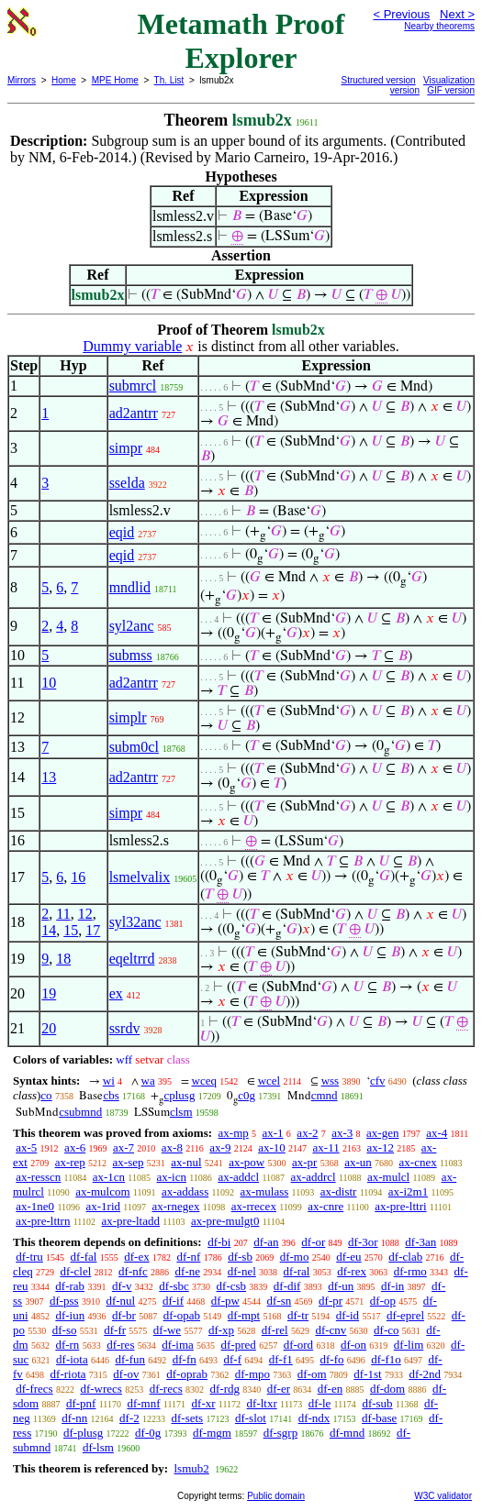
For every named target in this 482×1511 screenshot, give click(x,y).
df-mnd (347, 1432)
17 (92, 930)
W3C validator (443, 1496)
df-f (233, 1359)
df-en (330, 1388)
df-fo (332, 1359)
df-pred (238, 1344)
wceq (204, 1080)
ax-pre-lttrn (43, 1221)
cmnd (324, 1095)
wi (109, 1080)
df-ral (297, 1271)
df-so (64, 1330)
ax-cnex (418, 1162)
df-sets (188, 1418)
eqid (122, 532)
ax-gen (382, 1133)
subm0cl (134, 747)
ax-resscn (38, 1177)
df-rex (351, 1271)
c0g (246, 1095)
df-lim (409, 1344)
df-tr (297, 1315)
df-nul (120, 1300)
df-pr (330, 1300)
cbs (110, 1095)
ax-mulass (265, 1191)
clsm (181, 1112)
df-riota (68, 1374)
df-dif (287, 1286)
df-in (392, 1286)
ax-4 (436, 1133)
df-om (312, 1374)
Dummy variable (132, 346)
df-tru (29, 1256)
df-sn (279, 1300)
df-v (122, 1286)
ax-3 (342, 1133)
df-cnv (330, 1330)
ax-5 (26, 1147)
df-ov (126, 1374)
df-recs (166, 1388)
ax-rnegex (175, 1206)
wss (330, 1080)
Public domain (276, 1496)
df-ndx (314, 1418)
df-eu (348, 1256)
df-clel (75, 1271)
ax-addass (185, 1191)
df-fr (115, 1330)
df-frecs (34, 1388)
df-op (383, 1300)
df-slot (250, 1418)
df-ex (136, 1256)
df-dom (387, 1388)
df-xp (221, 1330)
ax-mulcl (388, 1177)
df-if (173, 1300)
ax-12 (380, 1147)
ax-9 (219, 1147)
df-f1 (281, 1359)
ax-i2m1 (408, 1191)
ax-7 (123, 1147)
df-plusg (83, 1432)
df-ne (187, 1271)
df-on (353, 1344)
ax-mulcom (102, 1191)
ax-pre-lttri (400, 1206)
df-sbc (174, 1286)
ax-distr (338, 1191)
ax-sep (128, 1162)
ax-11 (326, 1147)
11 (63, 913)
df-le (319, 1403)
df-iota (72, 1359)
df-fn (184, 1359)
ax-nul (186, 1162)
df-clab (405, 1256)
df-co (386, 1330)
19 (48, 993)
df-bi (218, 1242)
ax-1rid (103, 1206)
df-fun (131, 1359)
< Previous (401, 14)
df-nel (242, 1271)
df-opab (181, 1315)
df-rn (67, 1344)
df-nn (74, 1418)
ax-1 (273, 1133)
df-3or (363, 1242)
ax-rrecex (253, 1206)
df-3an (420, 1242)
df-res (120, 1344)
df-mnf (143, 1403)
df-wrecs (100, 1388)
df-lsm (98, 1447)
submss (130, 655)
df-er (278, 1388)
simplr (128, 717)
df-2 (129, 1418)
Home (63, 80)
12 (85, 913)
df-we (167, 1330)
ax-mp (234, 1133)
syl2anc (131, 626)
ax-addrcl (313, 1177)
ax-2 (307, 1133)
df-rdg (225, 1388)
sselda (127, 483)
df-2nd (425, 1374)
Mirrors (21, 80)
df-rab (69, 1286)
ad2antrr (133, 413)
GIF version (451, 90)
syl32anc (135, 922)
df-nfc (133, 1271)
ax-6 (74, 1147)
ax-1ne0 (35, 1206)
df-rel (275, 1330)
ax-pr (304, 1162)
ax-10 (272, 1147)
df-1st (367, 1374)
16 (78, 877)
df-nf (188, 1256)
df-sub (377, 1403)
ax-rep (70, 1162)
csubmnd (80, 1112)
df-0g (148, 1432)
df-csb (232, 1286)
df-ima (178, 1344)
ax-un (358, 1162)
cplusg (179, 1095)
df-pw (225, 1300)
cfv (378, 1080)
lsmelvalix (140, 877)
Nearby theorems (439, 26)
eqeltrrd (132, 958)
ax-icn (171, 1177)
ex (116, 993)
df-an (265, 1242)
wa (148, 1080)
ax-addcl (238, 1177)
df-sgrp (280, 1432)
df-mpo (252, 1374)
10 (48, 682)
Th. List (169, 80)
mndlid (130, 587)
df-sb (240, 1256)
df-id (347, 1315)
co (45, 1095)
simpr (125, 448)
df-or (313, 1242)
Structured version (379, 80)
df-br (124, 1315)
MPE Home (115, 80)
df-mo (294, 1256)
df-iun (69, 1315)
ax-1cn (109, 1177)
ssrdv (124, 1028)
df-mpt (244, 1315)
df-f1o (386, 1359)
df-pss (64, 1300)
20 (48, 1028)
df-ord (299, 1344)
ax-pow (246, 1162)
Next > (457, 14)
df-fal (84, 1256)
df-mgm (212, 1432)
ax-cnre (325, 1206)
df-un (340, 1286)
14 (48, 930)
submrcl (133, 385)
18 (63, 958)
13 (48, 777)
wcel (269, 1080)
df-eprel (405, 1315)
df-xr (204, 1403)
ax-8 (172, 1147)
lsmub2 (191, 1468)
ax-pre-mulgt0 (225, 1221)
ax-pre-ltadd (130, 1221)
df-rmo (410, 1271)
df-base (379, 1418)
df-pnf (81, 1403)
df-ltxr (262, 1403)
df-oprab (186, 1374)
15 (70, 930)
